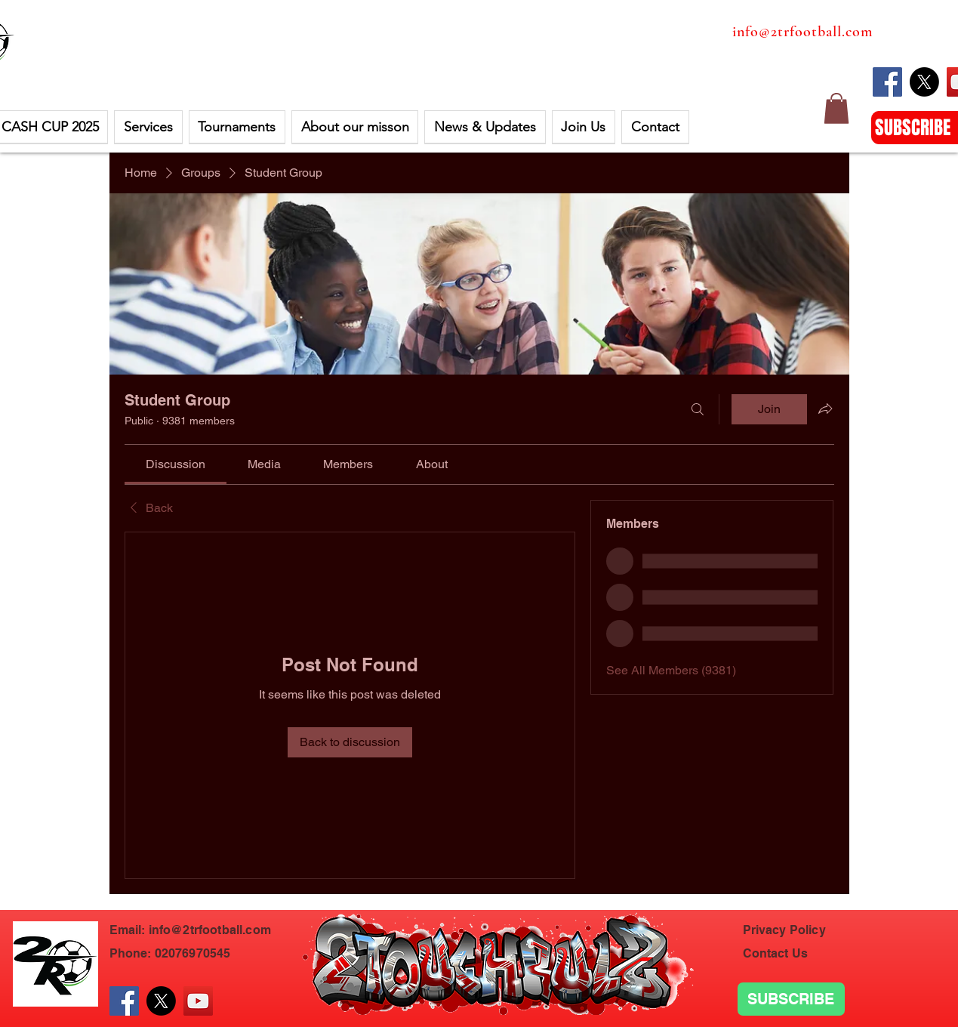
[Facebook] (887, 82)
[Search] (697, 409)
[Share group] (825, 408)
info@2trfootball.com (802, 32)
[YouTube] (198, 1001)
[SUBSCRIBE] (791, 999)
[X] (924, 82)
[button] (836, 108)
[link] (175, 464)
